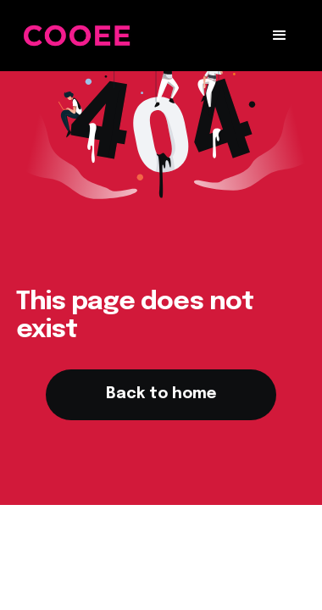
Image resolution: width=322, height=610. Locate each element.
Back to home (161, 394)
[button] (280, 35)
